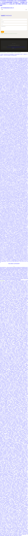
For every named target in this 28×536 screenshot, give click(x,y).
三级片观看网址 (24, 76)
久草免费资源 (13, 492)
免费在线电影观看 (14, 366)
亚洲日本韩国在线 (16, 397)
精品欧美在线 (21, 106)
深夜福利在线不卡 (15, 196)
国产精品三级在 (21, 513)
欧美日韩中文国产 (2, 172)
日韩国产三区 (2, 333)
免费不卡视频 (17, 138)
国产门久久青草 (3, 180)
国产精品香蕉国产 (3, 230)
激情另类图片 (15, 379)
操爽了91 (15, 473)
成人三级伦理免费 (22, 97)
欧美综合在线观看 (16, 171)
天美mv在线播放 (9, 433)
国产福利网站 (25, 259)
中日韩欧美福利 (13, 312)
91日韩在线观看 (4, 296)
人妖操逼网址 (20, 431)
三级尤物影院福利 (6, 212)
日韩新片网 (14, 380)
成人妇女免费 (15, 525)
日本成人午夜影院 (21, 168)
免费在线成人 (9, 503)
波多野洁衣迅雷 (23, 439)
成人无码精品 (9, 506)
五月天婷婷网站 (22, 96)
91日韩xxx (17, 326)
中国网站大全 (15, 202)
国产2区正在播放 (11, 142)
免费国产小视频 (19, 427)
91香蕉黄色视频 (8, 62)
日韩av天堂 (18, 310)
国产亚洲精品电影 (24, 133)
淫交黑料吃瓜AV (24, 241)
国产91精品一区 (22, 179)
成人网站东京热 (16, 411)
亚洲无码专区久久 (16, 180)
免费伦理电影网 (17, 528)
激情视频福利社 (8, 501)
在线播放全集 (20, 445)
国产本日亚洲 (21, 441)
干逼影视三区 (14, 139)
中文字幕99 (14, 370)
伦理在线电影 (17, 128)
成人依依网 (8, 407)
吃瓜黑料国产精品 (8, 111)
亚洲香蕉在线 (22, 244)
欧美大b (2, 492)
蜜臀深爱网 (1, 430)
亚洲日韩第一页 (10, 498)
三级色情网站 (26, 461)
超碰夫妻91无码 (5, 63)
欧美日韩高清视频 (19, 68)
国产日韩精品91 (18, 207)
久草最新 (11, 299)
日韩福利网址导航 (20, 300)
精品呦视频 (21, 468)
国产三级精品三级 (5, 65)
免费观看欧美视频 (17, 197)
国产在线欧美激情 (15, 69)
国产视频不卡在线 (7, 397)
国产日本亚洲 (23, 227)
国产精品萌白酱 (11, 378)
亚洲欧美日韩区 (10, 333)
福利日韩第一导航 (10, 227)
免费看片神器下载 (16, 306)
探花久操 (17, 370)
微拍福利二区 (25, 81)
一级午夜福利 (21, 136)
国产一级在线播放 (15, 302)
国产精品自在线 (6, 241)
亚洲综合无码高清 (10, 207)
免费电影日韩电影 (21, 370)
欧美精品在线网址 (10, 65)
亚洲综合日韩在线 (23, 428)
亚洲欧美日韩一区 (4, 127)
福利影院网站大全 (3, 160)
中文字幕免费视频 (2, 446)
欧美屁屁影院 (21, 172)
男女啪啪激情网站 (22, 164)
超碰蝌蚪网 (8, 376)
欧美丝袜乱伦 (17, 247)
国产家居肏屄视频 (12, 160)
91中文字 (1, 472)
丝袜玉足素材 (17, 361)
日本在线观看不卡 (20, 143)
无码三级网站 (6, 393)
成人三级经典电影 (8, 214)
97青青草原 (18, 506)
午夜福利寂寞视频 (6, 535)
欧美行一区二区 (8, 226)
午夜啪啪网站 (23, 394)
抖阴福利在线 (2, 299)
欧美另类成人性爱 (16, 443)
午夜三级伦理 (4, 347)
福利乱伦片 (26, 305)
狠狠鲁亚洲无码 (8, 102)
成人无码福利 (21, 507)
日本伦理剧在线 (4, 529)
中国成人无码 (17, 507)
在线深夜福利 (25, 230)
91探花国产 (23, 470)
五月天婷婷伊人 (12, 232)
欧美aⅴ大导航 (13, 529)
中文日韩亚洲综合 (11, 431)
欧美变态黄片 (2, 165)
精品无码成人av (17, 496)
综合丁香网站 (12, 62)
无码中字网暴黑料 (18, 175)
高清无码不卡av (18, 281)
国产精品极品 (5, 407)
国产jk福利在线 (7, 142)
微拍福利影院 (16, 135)
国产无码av (12, 471)
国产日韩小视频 (15, 480)
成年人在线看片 (2, 202)
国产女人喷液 (16, 177)
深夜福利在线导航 (24, 525)
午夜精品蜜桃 (17, 492)
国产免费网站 (12, 446)
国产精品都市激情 (10, 109)
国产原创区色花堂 (4, 328)
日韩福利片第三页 (17, 79)
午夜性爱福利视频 (17, 140)
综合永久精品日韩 (23, 204)
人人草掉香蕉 (23, 202)
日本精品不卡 (11, 143)
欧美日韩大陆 (18, 77)
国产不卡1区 (10, 302)
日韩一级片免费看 (5, 341)
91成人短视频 (24, 346)
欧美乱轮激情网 (11, 99)
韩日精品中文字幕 (7, 126)
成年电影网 (19, 348)
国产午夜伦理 (13, 100)
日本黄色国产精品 (16, 395)
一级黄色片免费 (6, 308)
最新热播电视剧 (3, 381)
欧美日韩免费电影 (8, 164)
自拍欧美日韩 (20, 110)
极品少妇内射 (22, 107)
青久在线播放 (4, 468)
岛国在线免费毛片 (13, 231)
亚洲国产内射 (9, 341)
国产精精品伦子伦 (16, 336)
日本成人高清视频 (6, 396)
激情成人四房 (20, 177)
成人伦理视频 (17, 195)
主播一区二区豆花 (23, 406)
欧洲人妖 (12, 531)
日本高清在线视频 (23, 225)
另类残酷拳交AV (16, 341)
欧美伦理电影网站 (6, 99)
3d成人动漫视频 (15, 141)
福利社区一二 (25, 197)
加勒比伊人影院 (20, 314)
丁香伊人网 (15, 427)
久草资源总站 (24, 530)
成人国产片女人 (15, 381)
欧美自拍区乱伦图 (4, 297)
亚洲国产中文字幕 (9, 296)
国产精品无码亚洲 (6, 306)
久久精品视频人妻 (11, 228)
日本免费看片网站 (10, 300)
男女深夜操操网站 (8, 199)
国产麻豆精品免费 (24, 199)
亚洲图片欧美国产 (6, 404)
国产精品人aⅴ (7, 378)
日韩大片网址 (2, 330)
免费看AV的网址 (19, 498)
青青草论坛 (11, 314)
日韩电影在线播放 (24, 235)
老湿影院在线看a (11, 442)
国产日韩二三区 (21, 128)
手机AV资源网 (3, 504)
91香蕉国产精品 (22, 242)
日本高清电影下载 (22, 360)
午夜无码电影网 (22, 430)
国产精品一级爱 (17, 312)
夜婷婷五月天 (13, 432)
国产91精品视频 (18, 139)
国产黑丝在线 (13, 493)
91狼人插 (18, 360)
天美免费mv (10, 398)
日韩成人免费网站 (9, 359)
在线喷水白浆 (21, 313)
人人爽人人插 (22, 95)
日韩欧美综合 (22, 169)
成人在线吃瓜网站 (24, 114)
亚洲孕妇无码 (2, 78)
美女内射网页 (23, 167)
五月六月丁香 (4, 294)
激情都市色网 (26, 63)
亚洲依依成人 (16, 328)
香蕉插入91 (18, 365)
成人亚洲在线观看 (21, 195)
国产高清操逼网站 (20, 309)
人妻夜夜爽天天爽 (25, 433)
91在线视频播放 (17, 214)
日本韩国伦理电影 (6, 61)
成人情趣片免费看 (16, 174)
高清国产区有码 (10, 426)
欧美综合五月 (25, 401)
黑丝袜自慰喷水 (11, 480)
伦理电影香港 (8, 237)
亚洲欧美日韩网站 (20, 379)
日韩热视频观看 (18, 402)
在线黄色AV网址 (6, 310)
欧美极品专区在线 (15, 426)
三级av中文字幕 (23, 163)
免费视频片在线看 (6, 211)
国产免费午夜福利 (3, 337)
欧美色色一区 (9, 402)
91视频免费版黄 (18, 479)
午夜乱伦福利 (4, 111)
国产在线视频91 (15, 126)
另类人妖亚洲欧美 (16, 364)
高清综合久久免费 (5, 327)
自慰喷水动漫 (11, 167)
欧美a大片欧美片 (13, 205)
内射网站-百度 (12, 437)
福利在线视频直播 (23, 61)
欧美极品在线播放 (8, 179)
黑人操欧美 (4, 375)
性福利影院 (7, 480)
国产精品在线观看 (9, 432)
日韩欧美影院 (15, 338)
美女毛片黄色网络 (3, 361)
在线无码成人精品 (11, 463)
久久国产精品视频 (4, 304)
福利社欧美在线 (20, 246)
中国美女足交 (17, 111)
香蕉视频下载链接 (17, 67)
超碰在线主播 (12, 180)
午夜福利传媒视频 (11, 308)
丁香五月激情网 (22, 435)
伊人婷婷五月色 (5, 526)
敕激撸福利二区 (6, 129)
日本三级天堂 (12, 174)
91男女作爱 (11, 500)
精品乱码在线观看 (9, 100)
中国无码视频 (2, 139)
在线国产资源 (3, 405)
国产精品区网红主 (4, 67)
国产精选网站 (4, 214)
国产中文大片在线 (9, 70)
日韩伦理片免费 (24, 533)
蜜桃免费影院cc (6, 108)
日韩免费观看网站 (8, 160)
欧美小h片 (21, 504)
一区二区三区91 (15, 299)
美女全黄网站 (8, 495)
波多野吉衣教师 (23, 78)
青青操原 (25, 331)
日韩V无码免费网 (17, 313)
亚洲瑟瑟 (13, 395)
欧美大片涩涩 (16, 478)
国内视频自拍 (4, 238)
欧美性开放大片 (19, 169)
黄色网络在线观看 (3, 210)
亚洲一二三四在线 (16, 213)
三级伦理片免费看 (24, 366)
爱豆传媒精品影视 (15, 505)
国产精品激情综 (15, 238)
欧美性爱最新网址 (5, 379)
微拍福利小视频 (4, 309)
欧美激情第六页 (12, 245)
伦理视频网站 (6, 401)
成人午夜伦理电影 (2, 103)
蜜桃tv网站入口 (21, 339)
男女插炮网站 (8, 110)
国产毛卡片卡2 (2, 460)
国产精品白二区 (19, 406)
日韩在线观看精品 (3, 443)
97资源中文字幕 (24, 236)
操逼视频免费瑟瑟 (9, 439)
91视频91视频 (12, 411)
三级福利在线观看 (19, 399)
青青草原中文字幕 (2, 338)
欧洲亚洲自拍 (10, 145)
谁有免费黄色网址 (21, 111)
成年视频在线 (20, 437)
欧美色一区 (17, 472)
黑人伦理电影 (13, 304)
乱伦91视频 (24, 378)
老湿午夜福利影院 (10, 234)
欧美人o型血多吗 (7, 171)
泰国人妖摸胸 (9, 200)
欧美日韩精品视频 (15, 499)
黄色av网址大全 (12, 135)
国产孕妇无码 (15, 74)
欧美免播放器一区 (25, 379)
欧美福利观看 (2, 396)
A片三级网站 (10, 400)
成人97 (6, 507)
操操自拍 (1, 434)
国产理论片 (5, 513)
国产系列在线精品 (18, 260)
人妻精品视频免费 (12, 369)
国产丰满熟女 (19, 206)
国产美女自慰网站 (4, 428)
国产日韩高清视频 (9, 127)
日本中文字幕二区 (3, 94)
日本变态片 (25, 347)
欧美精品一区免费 (18, 244)
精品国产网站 (18, 108)
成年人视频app (13, 503)
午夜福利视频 (21, 342)
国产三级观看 (8, 347)
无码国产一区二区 (23, 296)
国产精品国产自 (23, 239)
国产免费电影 (18, 61)
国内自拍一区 (16, 199)
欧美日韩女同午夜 (9, 470)
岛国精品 (26, 529)
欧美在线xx (11, 464)
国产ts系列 (24, 502)
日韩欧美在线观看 (4, 466)
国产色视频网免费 (12, 102)
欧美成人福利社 (19, 103)
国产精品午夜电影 (8, 98)
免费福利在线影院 (12, 72)
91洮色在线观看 (21, 213)
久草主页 (5, 460)
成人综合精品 (19, 238)
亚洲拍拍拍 (4, 469)
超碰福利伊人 (11, 71)
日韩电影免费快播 (6, 502)
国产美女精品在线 (19, 145)
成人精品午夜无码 (3, 511)
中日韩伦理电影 (4, 237)
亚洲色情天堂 (23, 112)
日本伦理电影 (10, 165)
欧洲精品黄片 (9, 428)
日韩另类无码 (20, 232)
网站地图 (15, 55)
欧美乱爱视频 (4, 528)
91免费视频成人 (9, 259)
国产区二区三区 (12, 94)
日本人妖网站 (14, 96)
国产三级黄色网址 (9, 229)
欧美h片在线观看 (4, 179)
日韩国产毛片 (18, 343)
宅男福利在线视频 (10, 436)
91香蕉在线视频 (24, 475)
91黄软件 (21, 368)
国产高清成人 (5, 525)
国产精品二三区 (22, 63)
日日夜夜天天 (25, 160)
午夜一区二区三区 (22, 178)
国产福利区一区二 (23, 477)
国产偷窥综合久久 (17, 81)
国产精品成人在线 (22, 402)
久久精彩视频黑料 (24, 228)
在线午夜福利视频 (17, 93)
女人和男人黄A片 (17, 170)
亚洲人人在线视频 (15, 212)
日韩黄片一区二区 (22, 205)
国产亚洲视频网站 (17, 205)
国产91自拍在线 (17, 433)
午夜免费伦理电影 (12, 110)
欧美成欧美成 (8, 209)
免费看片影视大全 (17, 261)
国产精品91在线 (26, 111)
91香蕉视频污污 (22, 344)
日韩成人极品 (15, 208)
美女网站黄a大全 (11, 211)
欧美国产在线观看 (9, 395)
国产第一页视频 (21, 194)
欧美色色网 (18, 368)
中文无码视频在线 (23, 327)
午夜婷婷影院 (3, 346)
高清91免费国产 (16, 226)
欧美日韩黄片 (14, 147)
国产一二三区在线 (5, 426)
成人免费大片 (22, 141)
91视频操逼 (21, 506)
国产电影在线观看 (22, 67)
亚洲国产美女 (19, 204)
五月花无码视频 (10, 440)
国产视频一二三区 (8, 176)
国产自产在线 (5, 408)
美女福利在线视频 (19, 59)
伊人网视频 (17, 375)
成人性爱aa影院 (10, 137)
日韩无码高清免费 (16, 344)
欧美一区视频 (3, 467)
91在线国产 (18, 404)
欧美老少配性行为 (10, 534)
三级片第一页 (12, 168)
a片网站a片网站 (21, 261)
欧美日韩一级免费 (5, 434)
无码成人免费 (13, 247)
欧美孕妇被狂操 (16, 431)
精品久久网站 (13, 402)
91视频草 (10, 368)
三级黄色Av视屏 (2, 462)
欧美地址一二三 (5, 236)
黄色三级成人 (2, 166)
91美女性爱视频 (23, 161)
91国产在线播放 (5, 478)
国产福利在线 (11, 301)
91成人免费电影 (21, 329)
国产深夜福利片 (16, 530)
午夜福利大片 (11, 126)
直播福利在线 (8, 198)
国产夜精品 (17, 434)
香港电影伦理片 (23, 65)
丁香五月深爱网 (15, 109)
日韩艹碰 (19, 396)
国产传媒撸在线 (21, 79)
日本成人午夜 (24, 532)
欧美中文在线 (22, 345)
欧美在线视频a (9, 242)
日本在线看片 (14, 163)
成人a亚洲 (24, 513)
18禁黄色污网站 (26, 174)
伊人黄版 (8, 328)
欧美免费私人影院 (12, 361)
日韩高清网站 (8, 344)
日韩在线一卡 (23, 505)
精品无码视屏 (21, 495)
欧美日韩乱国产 (8, 213)
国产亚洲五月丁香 (12, 140)
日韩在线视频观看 (19, 366)
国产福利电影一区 (3, 62)
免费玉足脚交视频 (7, 377)
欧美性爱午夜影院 (12, 367)
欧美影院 (18, 500)
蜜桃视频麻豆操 (6, 134)
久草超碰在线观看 (15, 114)
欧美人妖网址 (11, 68)
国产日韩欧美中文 (3, 170)
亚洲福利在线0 (4, 413)
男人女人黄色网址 (18, 436)
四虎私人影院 (17, 304)
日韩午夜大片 (21, 397)
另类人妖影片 (21, 240)
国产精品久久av (4, 231)
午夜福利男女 (17, 509)
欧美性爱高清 (4, 495)
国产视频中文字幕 (21, 434)
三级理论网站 (18, 95)
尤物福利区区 (21, 197)
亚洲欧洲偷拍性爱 (8, 337)
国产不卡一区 (3, 132)
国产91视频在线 (7, 162)
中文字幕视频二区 (23, 467)
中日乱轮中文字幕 (11, 405)
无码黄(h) (15, 494)
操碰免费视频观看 (5, 474)
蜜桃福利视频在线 (25, 377)
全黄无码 (3, 513)
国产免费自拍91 (12, 501)
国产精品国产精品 (7, 301)
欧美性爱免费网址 (4, 370)
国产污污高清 (11, 235)
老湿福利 (9, 299)
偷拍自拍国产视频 (25, 339)
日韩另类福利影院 (20, 499)
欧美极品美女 (11, 139)
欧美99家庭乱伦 (3, 126)
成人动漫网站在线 (13, 281)
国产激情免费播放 (25, 298)
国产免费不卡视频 (21, 209)
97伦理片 (4, 427)
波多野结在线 (11, 162)
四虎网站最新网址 (16, 435)
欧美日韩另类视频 (15, 143)
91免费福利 (18, 347)
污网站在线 (14, 500)
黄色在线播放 (2, 173)
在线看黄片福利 (21, 497)
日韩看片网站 (24, 414)
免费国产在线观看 (20, 171)
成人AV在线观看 (21, 401)
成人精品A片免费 (25, 136)
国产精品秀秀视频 (6, 139)
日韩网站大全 (3, 436)
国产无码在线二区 (7, 508)
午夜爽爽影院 (2, 109)
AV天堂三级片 (11, 343)
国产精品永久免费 (3, 101)
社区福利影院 (26, 308)
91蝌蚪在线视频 (22, 113)
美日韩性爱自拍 (14, 527)
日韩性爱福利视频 (15, 235)
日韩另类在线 (7, 204)
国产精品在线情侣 (15, 335)
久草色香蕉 (24, 478)
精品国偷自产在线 (17, 192)
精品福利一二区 (21, 442)
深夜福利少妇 (15, 305)
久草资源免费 (10, 505)
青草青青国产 (22, 347)
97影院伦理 (14, 342)
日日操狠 (18, 342)
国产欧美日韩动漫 (23, 511)
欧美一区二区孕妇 (11, 206)
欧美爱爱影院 (20, 112)
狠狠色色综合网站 (6, 473)
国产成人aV (15, 310)
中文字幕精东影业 (9, 479)
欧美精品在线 (16, 133)
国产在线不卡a (19, 331)
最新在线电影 (25, 79)
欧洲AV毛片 (24, 334)
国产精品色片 (25, 213)
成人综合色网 (8, 232)
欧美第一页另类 (3, 143)
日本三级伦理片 (20, 328)
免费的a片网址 (23, 494)
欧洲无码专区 (9, 329)
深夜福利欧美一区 (11, 414)
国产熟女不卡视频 (2, 171)
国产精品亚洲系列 (22, 373)
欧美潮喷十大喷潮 (17, 466)
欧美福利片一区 (17, 209)
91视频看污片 (26, 370)
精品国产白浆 (5, 430)
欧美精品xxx (15, 477)
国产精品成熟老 (6, 195)
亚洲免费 (5, 359)
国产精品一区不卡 (4, 373)
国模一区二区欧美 (3, 164)
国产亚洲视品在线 (6, 367)
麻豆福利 (7, 533)
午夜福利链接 (23, 510)
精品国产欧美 (8, 465)
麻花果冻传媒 (15, 59)
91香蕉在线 (4, 336)
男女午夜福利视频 (14, 165)
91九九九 (26, 439)
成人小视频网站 (18, 303)
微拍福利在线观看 (5, 403)
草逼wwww (11, 508)
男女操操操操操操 (15, 396)
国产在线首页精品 (17, 160)
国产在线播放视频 (25, 507)
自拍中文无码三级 (22, 364)
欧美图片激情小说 (25, 240)
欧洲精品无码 (23, 196)
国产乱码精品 (12, 194)
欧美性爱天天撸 (13, 466)
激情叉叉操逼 (24, 62)
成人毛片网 (19, 480)
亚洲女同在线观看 (18, 134)
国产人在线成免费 (18, 231)
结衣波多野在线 (3, 66)
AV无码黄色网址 (21, 180)
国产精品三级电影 (8, 435)
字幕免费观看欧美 (14, 511)
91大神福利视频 (22, 509)
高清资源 (4, 492)
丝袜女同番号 (3, 59)
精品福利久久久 (19, 127)
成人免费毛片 (3, 206)
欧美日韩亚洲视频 (4, 100)
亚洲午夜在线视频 (21, 247)
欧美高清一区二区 (23, 231)
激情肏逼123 (22, 479)
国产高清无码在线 (21, 138)
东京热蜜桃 (3, 397)
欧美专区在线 (9, 92)
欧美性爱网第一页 (24, 367)
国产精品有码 (15, 404)
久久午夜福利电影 (10, 108)
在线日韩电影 (13, 229)
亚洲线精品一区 (16, 497)
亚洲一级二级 (12, 397)
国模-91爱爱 (16, 502)
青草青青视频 (4, 60)
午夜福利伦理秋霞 (8, 504)
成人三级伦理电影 (19, 470)
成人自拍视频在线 (13, 259)
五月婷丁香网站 (15, 233)
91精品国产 (9, 493)
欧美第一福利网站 (23, 206)
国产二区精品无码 (5, 200)
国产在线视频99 (14, 134)
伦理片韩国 (6, 360)
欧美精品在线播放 (17, 201)
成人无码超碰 (26, 330)
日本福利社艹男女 (13, 368)
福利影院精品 (14, 512)
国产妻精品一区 (16, 339)
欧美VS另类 (17, 359)
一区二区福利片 (18, 504)
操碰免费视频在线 (9, 430)
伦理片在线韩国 (4, 177)
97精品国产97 (14, 439)
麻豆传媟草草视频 (24, 232)
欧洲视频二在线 (21, 146)
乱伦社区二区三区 (19, 471)
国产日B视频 (15, 414)
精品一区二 (15, 307)
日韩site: (8, 309)
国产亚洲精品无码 (6, 76)
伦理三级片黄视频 (18, 113)
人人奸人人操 (5, 247)
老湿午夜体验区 (4, 509)
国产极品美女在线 (8, 174)
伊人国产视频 (14, 225)
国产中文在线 (14, 460)
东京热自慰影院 (12, 177)
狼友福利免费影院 (12, 81)
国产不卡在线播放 (12, 376)
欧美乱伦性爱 (21, 433)
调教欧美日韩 (5, 192)
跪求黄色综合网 (16, 300)
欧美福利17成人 (6, 166)
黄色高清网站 (15, 211)
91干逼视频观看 (11, 475)
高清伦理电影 (8, 361)
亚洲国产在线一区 (25, 403)
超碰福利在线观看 (21, 174)
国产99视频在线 (24, 110)
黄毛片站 (9, 513)
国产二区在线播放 (7, 447)
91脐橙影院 (14, 343)
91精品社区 (17, 440)
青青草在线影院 (6, 295)
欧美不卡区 (20, 362)
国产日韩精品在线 (9, 461)
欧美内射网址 (5, 209)
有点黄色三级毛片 (18, 165)
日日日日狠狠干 (9, 345)
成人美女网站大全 (5, 77)
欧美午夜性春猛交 (3, 199)
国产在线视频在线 (19, 208)
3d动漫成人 (15, 346)
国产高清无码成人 (17, 168)
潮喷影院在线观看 (24, 105)
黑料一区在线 (23, 103)
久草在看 (12, 401)
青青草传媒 (15, 365)
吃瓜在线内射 (18, 203)
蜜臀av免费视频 (15, 65)
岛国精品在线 (6, 132)
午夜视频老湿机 (2, 404)
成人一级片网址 (11, 311)
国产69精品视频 (8, 144)
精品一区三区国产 (21, 198)
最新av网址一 (25, 534)
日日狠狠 (3, 411)
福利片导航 (6, 338)
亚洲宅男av (3, 303)
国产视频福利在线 (14, 293)
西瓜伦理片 (21, 403)
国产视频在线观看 (17, 194)
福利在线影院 (22, 305)
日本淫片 (7, 436)
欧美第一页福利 (4, 226)
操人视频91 (9, 334)
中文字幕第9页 (15, 206)
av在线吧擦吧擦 (12, 104)
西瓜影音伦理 (18, 333)
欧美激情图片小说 (23, 460)
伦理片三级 (10, 331)
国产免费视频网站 (20, 105)
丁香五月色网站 (9, 429)
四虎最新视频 (15, 71)
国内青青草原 (4, 365)
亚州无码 (12, 525)
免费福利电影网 (6, 145)
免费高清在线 (23, 234)
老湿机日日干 (10, 166)
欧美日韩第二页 (18, 106)
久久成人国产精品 (22, 159)
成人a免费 (15, 463)
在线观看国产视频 (4, 138)
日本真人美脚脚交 (16, 445)
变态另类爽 (22, 436)
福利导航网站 (10, 163)
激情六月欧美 (3, 98)
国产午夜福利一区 (22, 80)
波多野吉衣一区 (19, 410)
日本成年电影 (14, 441)
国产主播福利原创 (14, 393)
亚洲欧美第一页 (18, 459)
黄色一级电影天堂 (3, 313)
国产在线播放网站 (2, 142)
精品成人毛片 (9, 507)
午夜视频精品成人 (12, 237)
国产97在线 (18, 299)
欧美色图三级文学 (7, 500)
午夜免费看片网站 (23, 398)
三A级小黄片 (13, 526)
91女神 (9, 379)
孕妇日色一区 (25, 194)
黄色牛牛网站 (18, 65)
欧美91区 (14, 459)
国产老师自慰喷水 (17, 240)
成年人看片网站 (19, 508)
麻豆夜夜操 (3, 475)
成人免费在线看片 (18, 529)
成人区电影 (5, 299)
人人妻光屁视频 (12, 443)
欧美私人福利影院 (13, 161)
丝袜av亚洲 (12, 413)
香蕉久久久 (16, 501)
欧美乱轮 (19, 302)
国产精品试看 (6, 362)
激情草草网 (16, 377)
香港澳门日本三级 (25, 472)
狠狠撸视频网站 (21, 60)
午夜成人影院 (11, 203)
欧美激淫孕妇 (4, 533)
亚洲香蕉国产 (21, 476)
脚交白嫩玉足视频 (4, 113)
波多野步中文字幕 (18, 460)
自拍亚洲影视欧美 (16, 405)
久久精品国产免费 (24, 361)
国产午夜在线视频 (23, 514)
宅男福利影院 (6, 103)
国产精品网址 (24, 176)
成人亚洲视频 (7, 133)
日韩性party (20, 405)
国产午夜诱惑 (5, 239)
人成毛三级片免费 (9, 67)
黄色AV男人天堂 (11, 346)
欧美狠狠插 (4, 432)
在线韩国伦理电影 (6, 371)
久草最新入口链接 (17, 178)
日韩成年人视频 (21, 140)
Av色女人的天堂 (2, 169)
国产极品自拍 (19, 99)
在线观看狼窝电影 (12, 528)
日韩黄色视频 (18, 474)
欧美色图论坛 (15, 510)
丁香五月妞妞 (14, 373)
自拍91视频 (8, 370)
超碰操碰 (13, 496)
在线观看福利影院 (21, 245)
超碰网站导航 (14, 97)
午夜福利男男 (3, 69)
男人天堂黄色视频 (6, 202)
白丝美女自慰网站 (3, 465)
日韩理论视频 (26, 337)
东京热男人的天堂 (2, 507)
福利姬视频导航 (4, 71)
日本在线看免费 (16, 513)
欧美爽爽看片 (20, 532)
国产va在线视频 (3, 162)
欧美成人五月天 (23, 260)
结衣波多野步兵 (24, 311)
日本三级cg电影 (2, 301)
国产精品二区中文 (4, 244)
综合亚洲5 (9, 467)
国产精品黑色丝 (6, 246)
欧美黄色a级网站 (25, 329)
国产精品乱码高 (12, 213)
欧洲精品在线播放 (16, 446)
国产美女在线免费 (14, 137)
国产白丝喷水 (20, 199)
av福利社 (18, 298)
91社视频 (5, 376)
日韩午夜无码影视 (14, 241)
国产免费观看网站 (5, 496)
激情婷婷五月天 (2, 410)
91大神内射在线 (9, 168)
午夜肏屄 (13, 297)
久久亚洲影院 (3, 235)
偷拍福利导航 (26, 141)
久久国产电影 (14, 195)
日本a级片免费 (23, 295)
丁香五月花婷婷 (13, 467)
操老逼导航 (20, 535)
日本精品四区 (18, 461)
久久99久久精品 (8, 438)
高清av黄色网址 (17, 200)
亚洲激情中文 (25, 128)
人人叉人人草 (12, 532)
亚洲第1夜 (26, 459)
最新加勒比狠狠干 (20, 501)
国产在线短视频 (11, 105)
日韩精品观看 (11, 514)
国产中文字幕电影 (22, 147)
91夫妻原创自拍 (15, 105)
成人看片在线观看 (19, 346)
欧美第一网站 (7, 101)
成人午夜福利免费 (8, 210)
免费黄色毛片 (17, 210)
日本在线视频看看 (17, 242)
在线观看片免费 (3, 435)
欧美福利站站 (3, 174)
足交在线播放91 (5, 73)
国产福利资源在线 (12, 60)
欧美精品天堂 (14, 207)
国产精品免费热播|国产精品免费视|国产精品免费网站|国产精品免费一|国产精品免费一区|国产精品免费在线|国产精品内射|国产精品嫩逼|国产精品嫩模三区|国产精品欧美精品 (14, 270)
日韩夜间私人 (23, 142)
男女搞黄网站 (14, 479)
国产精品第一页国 (21, 214)
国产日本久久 (18, 179)
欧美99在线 (22, 444)
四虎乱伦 (24, 468)
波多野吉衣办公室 (21, 496)
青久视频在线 (17, 75)
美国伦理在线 (18, 340)
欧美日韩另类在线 (24, 446)
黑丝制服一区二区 (4, 259)
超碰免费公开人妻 (19, 234)
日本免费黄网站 (3, 97)
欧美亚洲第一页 (23, 529)
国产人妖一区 (14, 398)
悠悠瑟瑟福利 (13, 345)
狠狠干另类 (2, 308)
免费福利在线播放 (19, 76)
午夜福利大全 (8, 140)
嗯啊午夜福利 (3, 95)
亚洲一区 (22, 331)
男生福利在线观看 (19, 71)
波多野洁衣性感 (2, 367)
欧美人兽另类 (11, 381)
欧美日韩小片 (12, 465)
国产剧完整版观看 (16, 301)
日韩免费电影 (22, 466)
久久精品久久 (19, 533)
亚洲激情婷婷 (6, 335)
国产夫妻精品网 (6, 80)
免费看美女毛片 (23, 363)
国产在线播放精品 (21, 210)
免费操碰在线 (14, 95)
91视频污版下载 (10, 80)
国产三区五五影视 (18, 163)
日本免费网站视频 (23, 193)
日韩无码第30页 (18, 439)
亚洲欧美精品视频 (25, 407)
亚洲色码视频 (13, 507)
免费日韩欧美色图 (21, 72)
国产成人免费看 (15, 61)
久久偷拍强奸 (18, 97)
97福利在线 (20, 407)
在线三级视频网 (14, 159)
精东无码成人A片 (13, 407)
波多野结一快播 (22, 376)
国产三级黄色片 (9, 138)
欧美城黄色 (25, 509)
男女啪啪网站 (15, 444)
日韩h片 (12, 329)
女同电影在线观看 (10, 403)
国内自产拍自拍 (7, 172)
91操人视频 (23, 437)
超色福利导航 (6, 165)
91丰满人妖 (10, 511)
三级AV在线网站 (15, 280)
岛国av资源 (25, 281)
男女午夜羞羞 (10, 195)
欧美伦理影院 (14, 80)
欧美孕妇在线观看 (17, 372)
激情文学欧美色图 (22, 92)
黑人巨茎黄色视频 (8, 180)
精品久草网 (5, 440)
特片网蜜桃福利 (7, 95)
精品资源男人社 (9, 146)
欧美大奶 (7, 514)
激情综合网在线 (2, 306)
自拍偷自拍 (14, 311)
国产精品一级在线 (3, 205)
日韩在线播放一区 (21, 104)
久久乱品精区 (3, 343)
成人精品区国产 (17, 146)
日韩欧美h (25, 412)
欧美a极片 (22, 408)
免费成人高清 (10, 175)
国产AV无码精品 (5, 161)
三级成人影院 (23, 212)
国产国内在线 (21, 160)
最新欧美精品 (11, 172)
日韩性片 (13, 341)
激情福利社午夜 (8, 72)
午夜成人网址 (11, 101)
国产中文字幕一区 (11, 469)
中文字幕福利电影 (12, 230)
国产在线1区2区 (23, 109)
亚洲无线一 (6, 280)
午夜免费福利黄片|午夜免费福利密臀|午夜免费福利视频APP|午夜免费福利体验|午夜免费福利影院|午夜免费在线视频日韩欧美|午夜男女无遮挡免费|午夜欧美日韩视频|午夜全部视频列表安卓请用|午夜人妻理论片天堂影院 (13, 274)
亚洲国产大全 (17, 495)
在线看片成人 (21, 100)
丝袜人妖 (4, 437)
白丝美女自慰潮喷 (8, 128)
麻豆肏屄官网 (6, 137)
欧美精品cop (20, 472)
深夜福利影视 (8, 443)
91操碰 (21, 333)
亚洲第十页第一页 (9, 63)
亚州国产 (4, 364)
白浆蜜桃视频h (24, 64)
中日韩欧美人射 (15, 331)
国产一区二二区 (25, 506)
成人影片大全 (22, 132)
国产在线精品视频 (18, 193)
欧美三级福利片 (2, 108)
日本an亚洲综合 (3, 431)
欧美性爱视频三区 (4, 372)
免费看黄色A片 (17, 131)
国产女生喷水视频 (24, 341)
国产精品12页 (12, 362)
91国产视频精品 (7, 68)
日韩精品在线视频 (4, 240)
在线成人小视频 (8, 230)
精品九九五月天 (10, 103)
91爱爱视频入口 (11, 202)
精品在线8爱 (18, 430)
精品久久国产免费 (22, 463)
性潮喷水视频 (25, 476)
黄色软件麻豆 (4, 144)
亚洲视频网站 (21, 201)
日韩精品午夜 (14, 172)
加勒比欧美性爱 (24, 75)
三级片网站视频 (6, 512)
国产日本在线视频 (20, 126)
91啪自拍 (10, 298)
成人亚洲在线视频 (18, 161)
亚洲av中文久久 (10, 61)
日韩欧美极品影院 (17, 107)
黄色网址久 (6, 374)
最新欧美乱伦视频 (18, 166)
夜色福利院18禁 (12, 176)
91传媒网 (13, 462)
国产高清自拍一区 (11, 339)
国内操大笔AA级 (15, 76)
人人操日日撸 (13, 359)
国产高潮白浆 (17, 259)
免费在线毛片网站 (25, 102)
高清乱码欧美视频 (14, 298)
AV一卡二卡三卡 (12, 447)
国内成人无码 (24, 135)
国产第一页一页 (24, 246)
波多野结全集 (15, 129)
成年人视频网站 (2, 175)
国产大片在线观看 (23, 372)
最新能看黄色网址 (7, 411)
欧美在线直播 (4, 395)
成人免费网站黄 (9, 412)
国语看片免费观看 (10, 243)
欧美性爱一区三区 (8, 364)
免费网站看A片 (10, 134)
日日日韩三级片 (21, 526)
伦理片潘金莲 (20, 378)
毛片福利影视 (9, 106)
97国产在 (11, 294)
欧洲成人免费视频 (3, 442)
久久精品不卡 (11, 95)
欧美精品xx (19, 426)
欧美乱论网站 (2, 371)
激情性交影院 (16, 110)
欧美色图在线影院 (5, 534)
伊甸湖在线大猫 (4, 135)
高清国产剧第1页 (24, 69)
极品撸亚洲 (16, 493)
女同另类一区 (25, 170)
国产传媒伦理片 (25, 300)
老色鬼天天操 (19, 132)
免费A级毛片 (19, 408)
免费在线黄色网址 (4, 531)
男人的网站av (11, 309)
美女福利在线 (14, 77)
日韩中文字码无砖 (14, 130)
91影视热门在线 (23, 340)
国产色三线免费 (10, 76)
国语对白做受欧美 (4, 464)
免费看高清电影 (7, 346)
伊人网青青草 (21, 443)
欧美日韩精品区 (16, 228)
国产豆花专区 (14, 333)
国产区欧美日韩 (25, 226)
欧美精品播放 (7, 305)
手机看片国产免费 (18, 467)
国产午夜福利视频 (9, 136)
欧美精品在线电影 (22, 528)
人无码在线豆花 (22, 512)
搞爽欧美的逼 (11, 64)
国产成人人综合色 (5, 207)
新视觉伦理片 (19, 94)
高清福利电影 (7, 475)
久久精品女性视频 (19, 311)
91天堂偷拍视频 (10, 141)
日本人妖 (7, 467)
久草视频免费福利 (2, 307)
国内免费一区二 (9, 231)
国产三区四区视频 (17, 438)
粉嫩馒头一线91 (24, 500)
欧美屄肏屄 (20, 361)
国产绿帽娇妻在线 (14, 506)
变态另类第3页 (5, 107)
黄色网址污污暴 (13, 434)
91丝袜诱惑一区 (2, 314)
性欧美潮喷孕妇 (22, 303)
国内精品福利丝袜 (23, 129)
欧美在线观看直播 (8, 201)
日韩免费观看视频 (24, 531)
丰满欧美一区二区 (24, 471)
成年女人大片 (6, 530)
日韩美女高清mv (20, 98)
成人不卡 (25, 438)
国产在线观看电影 (24, 338)
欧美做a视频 (16, 367)
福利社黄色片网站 (8, 79)
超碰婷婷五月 (22, 108)
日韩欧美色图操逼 (18, 70)
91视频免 (5, 345)
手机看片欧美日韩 (24, 71)
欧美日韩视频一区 (6, 400)
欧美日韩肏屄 (8, 238)
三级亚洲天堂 (16, 332)
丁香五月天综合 (7, 462)
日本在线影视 (26, 306)
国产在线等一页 (23, 335)
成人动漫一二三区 (10, 280)
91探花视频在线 (7, 235)
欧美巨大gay (7, 427)
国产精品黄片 (18, 96)
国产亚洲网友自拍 (12, 164)
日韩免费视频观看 (11, 371)
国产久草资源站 (5, 136)
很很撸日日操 (8, 135)
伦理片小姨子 (4, 494)
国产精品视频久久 (9, 178)
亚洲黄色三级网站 (6, 330)
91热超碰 (25, 408)
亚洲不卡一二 (12, 344)
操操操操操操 (11, 208)
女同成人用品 (11, 114)
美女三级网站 (17, 229)
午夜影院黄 (12, 364)
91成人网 (21, 395)
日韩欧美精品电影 (20, 135)
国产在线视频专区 (3, 204)
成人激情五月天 (25, 144)
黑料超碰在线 (12, 144)
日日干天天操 (20, 176)
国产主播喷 (8, 372)
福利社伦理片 (11, 238)
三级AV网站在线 (18, 412)
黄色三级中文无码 (9, 408)
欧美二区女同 (6, 234)
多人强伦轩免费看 (13, 428)
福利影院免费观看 (16, 401)
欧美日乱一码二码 (18, 428)
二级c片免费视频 (3, 208)
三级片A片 (22, 307)
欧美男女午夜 (12, 435)
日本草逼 (11, 370)
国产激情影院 (22, 396)
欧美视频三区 (5, 146)
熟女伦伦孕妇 (19, 363)
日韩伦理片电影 (3, 196)
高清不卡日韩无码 (14, 360)
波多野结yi (14, 403)
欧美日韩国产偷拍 (22, 393)
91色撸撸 (14, 436)
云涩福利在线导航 (4, 470)
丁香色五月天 (14, 136)
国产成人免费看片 (19, 338)
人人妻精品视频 (18, 63)
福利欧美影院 (8, 192)
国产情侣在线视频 (17, 164)
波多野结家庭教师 (2, 64)
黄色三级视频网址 (11, 494)
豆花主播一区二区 (17, 334)
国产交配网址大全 (9, 193)
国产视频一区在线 (4, 193)
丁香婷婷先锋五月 (19, 66)
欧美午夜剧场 (22, 404)
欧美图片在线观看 (6, 96)
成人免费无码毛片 (8, 413)
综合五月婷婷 (7, 114)
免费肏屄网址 (5, 92)
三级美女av (21, 375)
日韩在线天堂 (3, 104)
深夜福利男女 (9, 394)
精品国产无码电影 (8, 194)
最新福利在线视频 (20, 62)
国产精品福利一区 (24, 395)
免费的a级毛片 (6, 175)
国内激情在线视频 (9, 159)
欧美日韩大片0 (14, 470)
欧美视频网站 (21, 336)
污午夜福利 (2, 345)
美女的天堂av (24, 400)
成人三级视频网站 (4, 130)
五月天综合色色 (14, 175)
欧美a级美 (18, 393)
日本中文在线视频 (2, 378)
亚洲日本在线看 (25, 501)
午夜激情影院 (2, 211)
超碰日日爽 (25, 527)
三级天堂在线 (2, 510)
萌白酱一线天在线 (19, 202)
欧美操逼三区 (6, 169)
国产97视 (14, 472)
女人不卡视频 (22, 207)
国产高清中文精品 (13, 337)
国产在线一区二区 (8, 81)
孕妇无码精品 (15, 204)
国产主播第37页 (10, 241)
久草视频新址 (21, 259)
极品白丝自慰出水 (15, 112)
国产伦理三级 (8, 532)
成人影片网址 (3, 213)
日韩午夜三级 (25, 140)
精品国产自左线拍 (16, 104)
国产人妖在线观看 (13, 179)
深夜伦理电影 (13, 131)
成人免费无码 (21, 298)
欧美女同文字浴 (2, 246)
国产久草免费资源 (4, 503)
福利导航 (9, 312)
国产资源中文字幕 (5, 312)
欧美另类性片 (12, 98)
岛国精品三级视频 (11, 133)
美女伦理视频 (18, 295)
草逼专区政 (20, 530)
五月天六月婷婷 (24, 143)
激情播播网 (14, 508)
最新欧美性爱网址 (15, 309)
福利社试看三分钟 (6, 510)
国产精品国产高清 (24, 145)
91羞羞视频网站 (11, 66)
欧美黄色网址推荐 (21, 413)
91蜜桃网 (22, 299)
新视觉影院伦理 (13, 73)
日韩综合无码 (15, 66)
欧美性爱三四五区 (12, 377)
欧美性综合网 (6, 243)
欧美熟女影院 (12, 79)
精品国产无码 (17, 462)
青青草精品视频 (11, 112)
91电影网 (15, 469)
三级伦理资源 (25, 106)
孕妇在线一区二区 (7, 437)
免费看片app (7, 445)
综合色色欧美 (22, 233)
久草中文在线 (7, 143)
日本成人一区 (24, 294)
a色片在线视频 (25, 201)
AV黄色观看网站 (7, 208)
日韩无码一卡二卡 (20, 429)
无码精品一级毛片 (13, 113)
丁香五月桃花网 (23, 130)
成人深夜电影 (24, 328)
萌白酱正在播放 (24, 498)
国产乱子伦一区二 (3, 497)
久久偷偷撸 (10, 462)
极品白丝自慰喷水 (9, 236)
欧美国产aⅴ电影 (23, 99)
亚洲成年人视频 (22, 312)
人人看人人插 (25, 309)
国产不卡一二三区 (16, 442)
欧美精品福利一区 (14, 406)
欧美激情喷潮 (11, 196)
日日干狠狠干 (22, 343)
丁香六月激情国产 (15, 162)
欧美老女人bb (10, 512)
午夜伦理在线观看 (20, 133)
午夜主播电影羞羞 (19, 101)
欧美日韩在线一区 (5, 506)
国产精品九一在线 (4, 159)
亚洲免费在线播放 (19, 475)
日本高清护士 (12, 226)
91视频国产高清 (3, 68)
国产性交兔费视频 (24, 211)
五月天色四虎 (4, 499)
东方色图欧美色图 (15, 167)
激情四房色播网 (10, 96)
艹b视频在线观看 (10, 338)
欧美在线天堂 (4, 471)
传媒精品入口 (9, 73)
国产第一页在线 (3, 133)
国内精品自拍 (8, 528)
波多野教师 (7, 442)
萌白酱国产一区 (2, 440)
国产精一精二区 (15, 99)
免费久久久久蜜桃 (9, 509)
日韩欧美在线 (24, 464)
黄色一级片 (1, 398)
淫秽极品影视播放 (3, 201)
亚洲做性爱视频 (13, 214)
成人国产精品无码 (13, 375)
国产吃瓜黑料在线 (11, 307)
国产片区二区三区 (2, 305)
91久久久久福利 (17, 92)
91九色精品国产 (23, 371)
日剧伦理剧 (4, 532)
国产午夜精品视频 (6, 414)
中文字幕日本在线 (3, 194)
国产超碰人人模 (8, 75)
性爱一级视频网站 (8, 471)
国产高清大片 (7, 331)
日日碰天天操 (18, 172)
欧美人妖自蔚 (5, 229)
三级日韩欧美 (7, 66)
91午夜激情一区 (17, 60)
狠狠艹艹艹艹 (4, 433)
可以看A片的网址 (6, 78)
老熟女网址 (17, 441)
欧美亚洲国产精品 (12, 209)
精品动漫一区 (11, 97)
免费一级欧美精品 (3, 81)
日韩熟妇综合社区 (20, 534)
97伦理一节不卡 (8, 313)
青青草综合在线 (15, 533)
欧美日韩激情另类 (9, 373)
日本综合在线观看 (6, 380)
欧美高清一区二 (11, 204)
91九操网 (22, 480)
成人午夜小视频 (17, 376)
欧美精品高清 (6, 410)
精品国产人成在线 (14, 145)
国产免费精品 (11, 396)
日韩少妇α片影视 (6, 368)
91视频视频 (21, 440)
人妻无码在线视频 (25, 445)
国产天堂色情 (16, 413)
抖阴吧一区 (17, 432)
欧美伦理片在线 (12, 198)
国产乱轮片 (19, 371)
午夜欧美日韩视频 (8, 375)
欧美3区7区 (18, 293)
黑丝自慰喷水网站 (19, 173)
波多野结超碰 (4, 79)
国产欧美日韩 (25, 237)
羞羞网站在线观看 (5, 498)
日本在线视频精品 (15, 531)
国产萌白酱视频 (22, 438)
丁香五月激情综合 (8, 205)
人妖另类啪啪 (10, 496)
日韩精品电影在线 (4, 168)
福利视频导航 (13, 348)
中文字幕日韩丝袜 (3, 140)
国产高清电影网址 (15, 514)
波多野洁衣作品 (23, 374)
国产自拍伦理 (5, 399)
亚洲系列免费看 (10, 374)
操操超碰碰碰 (18, 130)
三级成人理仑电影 (7, 303)
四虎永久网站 (8, 531)
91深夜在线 (3, 445)
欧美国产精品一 (11, 171)
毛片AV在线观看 (22, 503)
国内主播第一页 (15, 234)
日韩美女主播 (6, 505)
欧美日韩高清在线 (2, 105)
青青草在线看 (19, 505)
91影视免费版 (2, 380)
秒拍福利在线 (12, 197)
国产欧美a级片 (22, 73)
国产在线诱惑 (23, 127)
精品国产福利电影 (17, 100)
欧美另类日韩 (23, 94)
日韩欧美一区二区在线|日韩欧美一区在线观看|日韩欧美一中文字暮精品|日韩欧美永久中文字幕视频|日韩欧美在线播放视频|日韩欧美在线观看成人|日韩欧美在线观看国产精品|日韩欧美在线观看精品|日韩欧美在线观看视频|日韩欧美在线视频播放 (14, 278)
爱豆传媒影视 (25, 440)
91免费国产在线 (2, 234)
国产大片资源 (20, 196)
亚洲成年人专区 (12, 332)
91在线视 (16, 471)
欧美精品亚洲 (22, 281)
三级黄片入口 (19, 78)
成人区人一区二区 (11, 336)
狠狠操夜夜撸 (16, 62)
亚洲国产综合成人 (22, 365)
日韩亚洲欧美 (7, 307)
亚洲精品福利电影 (3, 261)
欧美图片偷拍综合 (15, 535)
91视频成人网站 (2, 137)
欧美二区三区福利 (12, 192)
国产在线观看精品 (18, 239)
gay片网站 (21, 334)
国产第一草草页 (8, 94)
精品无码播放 (3, 163)
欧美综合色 (21, 412)
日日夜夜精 (9, 434)
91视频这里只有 (25, 98)
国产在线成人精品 (9, 130)
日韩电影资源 (24, 333)
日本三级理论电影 (23, 238)
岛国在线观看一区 (8, 245)
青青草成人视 (8, 294)
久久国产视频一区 (10, 233)
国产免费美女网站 (21, 306)
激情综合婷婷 (13, 178)
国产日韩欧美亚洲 (18, 227)
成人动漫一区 (13, 146)
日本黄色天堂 (13, 412)
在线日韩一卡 (17, 526)
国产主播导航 (16, 94)
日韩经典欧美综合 (2, 112)
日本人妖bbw (12, 313)
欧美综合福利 (13, 67)
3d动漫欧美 (1, 408)
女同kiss (11, 347)
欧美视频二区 (24, 432)
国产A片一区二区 (14, 169)
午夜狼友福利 (20, 367)
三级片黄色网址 (25, 126)
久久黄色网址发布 (11, 132)
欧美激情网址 (3, 298)
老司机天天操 (3, 228)
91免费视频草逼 (24, 137)
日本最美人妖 (9, 161)
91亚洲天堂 (12, 476)
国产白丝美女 (14, 440)
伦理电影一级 (13, 240)
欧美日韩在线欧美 (6, 173)
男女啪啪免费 (23, 165)
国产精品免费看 (24, 66)
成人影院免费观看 (21, 359)
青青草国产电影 (17, 503)
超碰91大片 (16, 437)
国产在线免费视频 (5, 409)
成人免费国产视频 (17, 330)
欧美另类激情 (6, 109)
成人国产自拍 (26, 245)
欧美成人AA (12, 295)
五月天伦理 (13, 330)
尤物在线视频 (7, 343)
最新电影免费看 (14, 260)
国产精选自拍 (14, 166)
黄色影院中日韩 (20, 414)
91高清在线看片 (8, 104)
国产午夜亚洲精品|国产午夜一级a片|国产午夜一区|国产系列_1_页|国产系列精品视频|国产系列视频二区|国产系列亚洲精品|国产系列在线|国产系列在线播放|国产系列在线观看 (14, 276)
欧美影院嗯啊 (25, 60)
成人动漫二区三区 (10, 129)
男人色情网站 (15, 475)
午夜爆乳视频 (19, 141)
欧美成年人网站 (24, 59)
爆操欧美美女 (7, 405)
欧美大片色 (24, 381)
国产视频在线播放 (10, 472)
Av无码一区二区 (6, 300)
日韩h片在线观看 (13, 92)
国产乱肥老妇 (15, 142)
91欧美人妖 (22, 527)
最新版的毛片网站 (16, 308)
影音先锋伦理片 (11, 533)
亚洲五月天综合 (7, 64)
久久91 (1, 412)
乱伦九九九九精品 (13, 326)
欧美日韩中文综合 (10, 342)
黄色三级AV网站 (8, 177)
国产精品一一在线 (21, 411)
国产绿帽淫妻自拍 (6, 74)
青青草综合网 (3, 203)
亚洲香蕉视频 (16, 230)
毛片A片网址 (4, 514)
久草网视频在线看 (5, 398)
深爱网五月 (12, 433)
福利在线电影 (23, 74)
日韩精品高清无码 (19, 236)
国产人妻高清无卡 (6, 167)
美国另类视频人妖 (13, 128)
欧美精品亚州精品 (17, 73)
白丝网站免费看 (19, 129)
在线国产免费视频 (8, 93)
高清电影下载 (22, 139)
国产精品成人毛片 (4, 476)
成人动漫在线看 (14, 106)
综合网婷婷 (6, 402)
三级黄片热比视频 (23, 473)
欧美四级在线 (21, 81)
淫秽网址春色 (4, 293)
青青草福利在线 (12, 306)
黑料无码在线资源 (17, 245)
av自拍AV (9, 362)
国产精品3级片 (14, 347)
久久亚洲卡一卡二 (6, 369)
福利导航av (24, 492)
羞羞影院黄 (14, 374)
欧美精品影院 (25, 73)
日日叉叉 (9, 326)
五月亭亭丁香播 (7, 105)
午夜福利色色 (21, 77)
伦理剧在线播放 (18, 80)
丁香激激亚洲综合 (14, 70)
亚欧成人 (4, 332)
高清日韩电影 (9, 197)
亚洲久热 (23, 493)
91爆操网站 (24, 299)
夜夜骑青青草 (14, 243)
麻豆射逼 (19, 409)
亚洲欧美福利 (23, 173)
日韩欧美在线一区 (19, 211)
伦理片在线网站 (12, 261)
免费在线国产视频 (10, 77)
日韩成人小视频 (5, 479)
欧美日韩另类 (19, 162)
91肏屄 (1, 309)
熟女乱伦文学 (16, 532)
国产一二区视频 (10, 393)
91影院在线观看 (25, 429)
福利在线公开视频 (20, 69)
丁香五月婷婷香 (18, 225)
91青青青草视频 (13, 210)
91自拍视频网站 (4, 110)
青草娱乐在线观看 (20, 502)
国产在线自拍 (23, 101)
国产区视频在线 (14, 193)
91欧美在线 (14, 294)
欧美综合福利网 (14, 461)
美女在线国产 (9, 530)
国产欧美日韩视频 (15, 246)
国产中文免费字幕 (18, 243)
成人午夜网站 (4, 102)
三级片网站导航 (17, 468)
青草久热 (15, 295)
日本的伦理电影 (17, 297)
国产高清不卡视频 (18, 398)
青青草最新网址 (15, 173)
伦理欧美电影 (19, 74)
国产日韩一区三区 (4, 344)
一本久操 (19, 335)
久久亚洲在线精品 (19, 137)
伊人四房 (2, 414)
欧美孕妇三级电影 (9, 131)
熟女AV (2, 399)
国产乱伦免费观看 (21, 131)
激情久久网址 (15, 132)
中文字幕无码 (2, 530)
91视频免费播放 (3, 480)
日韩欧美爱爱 (12, 365)
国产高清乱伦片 (25, 313)
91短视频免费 (11, 380)
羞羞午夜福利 (5, 461)
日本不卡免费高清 (25, 180)
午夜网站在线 (8, 71)
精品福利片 (7, 336)
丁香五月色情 (9, 525)
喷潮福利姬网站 (14, 340)
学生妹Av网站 (3, 360)
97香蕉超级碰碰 (25, 171)
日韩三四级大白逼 (25, 375)
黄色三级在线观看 (6, 141)
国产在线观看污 (20, 114)
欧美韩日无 (14, 327)
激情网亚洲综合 (22, 170)
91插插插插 (7, 293)
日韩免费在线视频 (3, 75)
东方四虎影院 (6, 206)
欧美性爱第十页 (13, 107)
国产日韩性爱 (9, 107)
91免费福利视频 (26, 104)
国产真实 (7, 469)
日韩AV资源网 (11, 427)
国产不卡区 (18, 463)
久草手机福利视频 (12, 495)
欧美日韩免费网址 (24, 362)
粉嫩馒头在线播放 (10, 335)
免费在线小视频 (5, 326)
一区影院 (16, 429)
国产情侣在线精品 (7, 59)
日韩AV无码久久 (12, 199)
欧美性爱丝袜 (7, 463)
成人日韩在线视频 (5, 493)
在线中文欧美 (13, 200)
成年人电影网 (20, 75)
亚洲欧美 (20, 500)
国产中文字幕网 (10, 169)
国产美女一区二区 (13, 242)
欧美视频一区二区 (25, 304)
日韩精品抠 (19, 307)
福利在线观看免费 (15, 534)
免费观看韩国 (4, 198)
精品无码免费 (23, 162)
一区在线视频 (9, 526)
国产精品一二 (18, 147)
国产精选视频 (15, 108)
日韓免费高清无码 (5, 106)
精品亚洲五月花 (12, 93)
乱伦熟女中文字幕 (21, 93)
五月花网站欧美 (20, 212)
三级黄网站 (20, 341)
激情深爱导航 (23, 68)
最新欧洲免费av (6, 233)
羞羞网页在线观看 (14, 236)
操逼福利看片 (21, 102)
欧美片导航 (23, 326)
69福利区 (13, 530)
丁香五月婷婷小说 (4, 178)
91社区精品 (22, 461)
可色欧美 (10, 293)
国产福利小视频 (23, 302)
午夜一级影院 (18, 305)
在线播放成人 (14, 244)
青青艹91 (10, 527)
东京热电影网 (7, 228)
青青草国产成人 (5, 394)
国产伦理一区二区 (25, 397)
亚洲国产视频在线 (12, 372)
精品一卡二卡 (5, 242)
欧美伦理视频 (6, 225)
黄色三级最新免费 (19, 469)
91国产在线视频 (3, 527)
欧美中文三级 (5, 260)
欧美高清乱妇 (19, 167)
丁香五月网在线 (23, 134)
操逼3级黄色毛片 (25, 301)
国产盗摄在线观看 (11, 497)
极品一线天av (2, 340)
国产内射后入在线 (24, 405)
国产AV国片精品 (23, 293)
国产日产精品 (25, 107)
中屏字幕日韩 (8, 365)
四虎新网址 (3, 281)
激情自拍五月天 (10, 212)
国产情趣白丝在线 (11, 74)
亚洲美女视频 (5, 70)
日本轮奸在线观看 (9, 297)
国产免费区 (19, 280)
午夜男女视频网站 (20, 230)
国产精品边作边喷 (13, 239)
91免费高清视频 (13, 138)
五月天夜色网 (6, 477)
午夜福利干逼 (9, 478)
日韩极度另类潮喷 (10, 459)
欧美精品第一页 (23, 280)
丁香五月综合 (18, 233)
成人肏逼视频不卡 (20, 400)
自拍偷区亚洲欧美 (23, 508)
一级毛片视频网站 (9, 244)
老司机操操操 (25, 72)
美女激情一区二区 (8, 170)
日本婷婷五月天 (18, 337)
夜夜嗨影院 (16, 394)
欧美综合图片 (13, 468)
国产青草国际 (14, 63)
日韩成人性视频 (24, 368)
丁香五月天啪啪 (20, 64)
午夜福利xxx (4, 438)
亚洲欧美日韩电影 (22, 192)
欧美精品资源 (14, 227)
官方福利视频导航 (12, 201)
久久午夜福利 (17, 72)
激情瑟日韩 (20, 446)
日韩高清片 (20, 432)
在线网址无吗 (2, 376)
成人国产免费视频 (10, 477)
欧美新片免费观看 (9, 366)
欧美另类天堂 (2, 241)
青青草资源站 (12, 513)
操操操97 (4, 501)
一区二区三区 (25, 495)
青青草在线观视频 (17, 369)
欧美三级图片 (8, 60)
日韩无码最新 (16, 447)
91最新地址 (22, 427)
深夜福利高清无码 (4, 329)
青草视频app (17, 403)
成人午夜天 (5, 441)
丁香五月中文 (7, 527)
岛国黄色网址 (4, 72)
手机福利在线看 (24, 348)
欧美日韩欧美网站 (8, 281)
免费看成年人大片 (16, 144)
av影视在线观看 (23, 243)
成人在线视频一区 (15, 78)
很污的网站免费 (8, 196)
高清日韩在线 (10, 360)
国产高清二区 (9, 476)
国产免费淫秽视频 (10, 225)
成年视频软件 (7, 298)
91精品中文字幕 (9, 239)
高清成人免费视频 (5, 363)
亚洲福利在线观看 (5, 227)
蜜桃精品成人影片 (16, 378)
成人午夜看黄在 (10, 246)
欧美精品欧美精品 (17, 237)
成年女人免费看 (17, 102)
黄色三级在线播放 (12, 75)
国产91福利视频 (18, 159)
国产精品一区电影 (4, 429)
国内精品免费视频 (21, 462)
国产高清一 (8, 464)
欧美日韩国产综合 (17, 345)
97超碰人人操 (9, 304)
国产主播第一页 (4, 128)
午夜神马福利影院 (12, 502)
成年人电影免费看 (25, 332)
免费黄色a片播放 (14, 498)
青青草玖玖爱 (24, 410)
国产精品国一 (26, 168)
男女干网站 (19, 394)
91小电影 (8, 494)
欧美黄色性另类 (3, 93)
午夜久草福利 (20, 493)
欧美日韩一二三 (11, 69)
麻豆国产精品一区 (9, 399)
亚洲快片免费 (13, 394)
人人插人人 (11, 499)
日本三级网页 (21, 237)
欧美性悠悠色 (9, 474)
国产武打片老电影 (3, 245)
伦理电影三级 (5, 439)
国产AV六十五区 (23, 175)
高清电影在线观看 (22, 310)
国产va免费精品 (13, 111)
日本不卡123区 (19, 477)
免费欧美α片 (15, 203)
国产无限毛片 (6, 69)
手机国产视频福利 (9, 460)
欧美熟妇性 (3, 377)
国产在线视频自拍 (2, 331)
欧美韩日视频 (3, 500)
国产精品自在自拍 (21, 229)
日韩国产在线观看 (8, 468)
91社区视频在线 (3, 176)
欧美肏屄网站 (17, 136)
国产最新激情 (23, 177)
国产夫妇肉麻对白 (15, 314)
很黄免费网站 (6, 340)
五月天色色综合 (19, 109)
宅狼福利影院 (25, 146)
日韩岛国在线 (2, 167)
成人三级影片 (16, 362)
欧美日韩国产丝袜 (7, 203)
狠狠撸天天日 (26, 480)
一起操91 (24, 443)
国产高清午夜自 (25, 314)
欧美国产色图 (22, 203)
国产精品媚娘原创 (10, 444)
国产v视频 (10, 330)
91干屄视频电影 (23, 426)
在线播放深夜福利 (9, 247)
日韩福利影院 (13, 429)
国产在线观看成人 (4, 232)
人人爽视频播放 (21, 144)
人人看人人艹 (19, 510)
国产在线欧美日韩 (4, 197)
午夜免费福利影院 (9, 529)
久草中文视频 (20, 301)
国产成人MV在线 (9, 240)
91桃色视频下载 (15, 103)
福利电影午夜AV (20, 226)
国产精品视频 (20, 464)
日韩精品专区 (17, 407)
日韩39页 (17, 294)
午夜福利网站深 (5, 348)
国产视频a (7, 431)
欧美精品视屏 (11, 147)
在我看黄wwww (9, 348)
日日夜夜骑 (20, 326)
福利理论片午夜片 (4, 131)
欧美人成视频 (11, 173)
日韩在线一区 (14, 68)
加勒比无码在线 (23, 70)
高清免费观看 (26, 233)
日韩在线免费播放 (14, 127)
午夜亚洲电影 (13, 334)
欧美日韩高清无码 (15, 64)
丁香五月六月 (22, 166)
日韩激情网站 (10, 78)
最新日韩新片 (25, 95)
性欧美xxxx (9, 401)
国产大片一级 (13, 509)
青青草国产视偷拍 (19, 142)
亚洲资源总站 (8, 499)
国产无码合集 (24, 431)
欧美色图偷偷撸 (7, 332)
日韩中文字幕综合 (5, 472)
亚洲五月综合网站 (16, 198)
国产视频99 (25, 497)
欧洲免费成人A (17, 176)
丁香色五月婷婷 (16, 465)
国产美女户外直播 (24, 208)
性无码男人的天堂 (20, 478)
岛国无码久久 (3, 463)
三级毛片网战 (13, 438)
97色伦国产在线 (8, 261)
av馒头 (3, 311)
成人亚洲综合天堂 (2, 447)
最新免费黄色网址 (19, 241)
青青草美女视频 (22, 380)
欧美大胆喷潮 (25, 411)
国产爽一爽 (22, 337)
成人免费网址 (6, 163)
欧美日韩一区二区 (15, 464)
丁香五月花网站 (16, 98)
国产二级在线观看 (2, 508)
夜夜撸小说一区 (2, 74)
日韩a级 (9, 295)
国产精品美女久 (15, 101)
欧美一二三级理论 (21, 297)
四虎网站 (7, 511)
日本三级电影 (3, 114)
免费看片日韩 (2, 243)
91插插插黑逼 (22, 459)
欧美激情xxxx (6, 333)
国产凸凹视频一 (10, 340)
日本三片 (17, 348)
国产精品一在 (20, 228)
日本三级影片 (22, 330)
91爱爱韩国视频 (9, 406)
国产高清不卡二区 (9, 260)
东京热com (12, 478)
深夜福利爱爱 (14, 430)
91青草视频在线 (20, 377)
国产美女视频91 (7, 97)
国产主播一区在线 (21, 465)
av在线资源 (5, 406)
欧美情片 (25, 436)
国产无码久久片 (20, 235)
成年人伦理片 (3, 374)
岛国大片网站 (12, 59)
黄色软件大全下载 (6, 147)
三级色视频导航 (21, 200)
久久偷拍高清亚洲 (10, 410)
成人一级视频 (6, 342)
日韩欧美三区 (20, 294)
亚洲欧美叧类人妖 (5, 444)
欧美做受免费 (12, 379)
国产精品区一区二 (12, 170)
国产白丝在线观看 (7, 314)
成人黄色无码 (19, 494)
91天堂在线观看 (17, 232)
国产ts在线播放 (9, 113)
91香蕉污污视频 (26, 247)
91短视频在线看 (7, 112)
